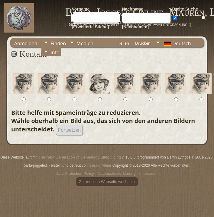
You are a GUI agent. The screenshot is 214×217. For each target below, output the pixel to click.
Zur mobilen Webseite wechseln (107, 181)
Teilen (123, 43)
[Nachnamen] (135, 26)
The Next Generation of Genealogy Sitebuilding (79, 157)
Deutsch (177, 43)
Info (54, 52)
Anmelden (25, 43)
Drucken (143, 43)
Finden (58, 43)
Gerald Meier (100, 165)
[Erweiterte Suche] (90, 26)
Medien (84, 43)
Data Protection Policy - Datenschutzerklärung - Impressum (107, 173)
